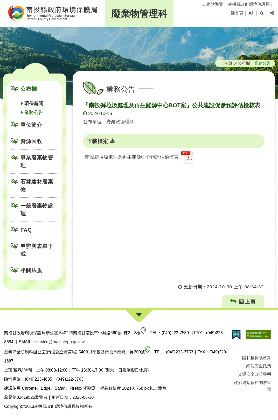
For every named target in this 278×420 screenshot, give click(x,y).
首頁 (228, 63)
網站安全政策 (258, 366)
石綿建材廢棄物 (36, 185)
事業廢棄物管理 (36, 161)
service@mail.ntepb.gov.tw (60, 342)
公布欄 (28, 89)
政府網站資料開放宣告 (252, 385)
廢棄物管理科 (139, 13)
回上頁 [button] (243, 301)
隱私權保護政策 (256, 357)
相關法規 (31, 270)
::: (203, 4)
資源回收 (31, 141)
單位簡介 (31, 125)
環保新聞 (33, 103)
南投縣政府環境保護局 (249, 4)
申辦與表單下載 (36, 250)
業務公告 (33, 112)
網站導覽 (214, 4)
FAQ (26, 230)
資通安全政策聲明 (254, 374)
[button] (250, 13)
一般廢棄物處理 (36, 209)
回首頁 (237, 13)
